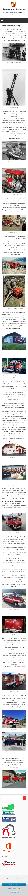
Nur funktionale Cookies (14, 888)
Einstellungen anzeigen (14, 892)
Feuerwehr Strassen (14, 9)
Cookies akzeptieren (14, 884)
